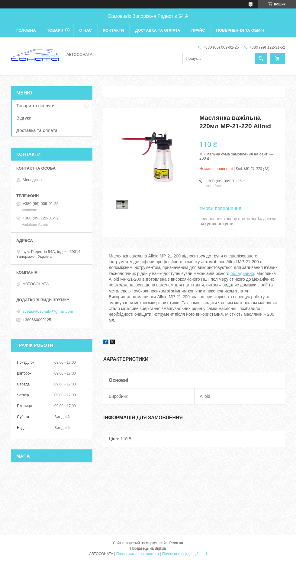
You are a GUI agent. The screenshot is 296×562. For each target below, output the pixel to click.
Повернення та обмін (240, 30)
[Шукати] (261, 58)
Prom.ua (176, 543)
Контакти (113, 30)
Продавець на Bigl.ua (148, 548)
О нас (85, 30)
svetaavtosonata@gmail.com (48, 311)
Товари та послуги (35, 105)
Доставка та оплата (157, 30)
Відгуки (23, 117)
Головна (26, 30)
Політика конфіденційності (184, 554)
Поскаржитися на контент (137, 554)
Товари (55, 30)
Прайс (198, 30)
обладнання (242, 273)
